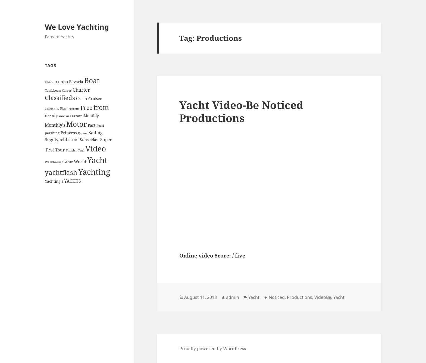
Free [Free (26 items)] (86, 107)
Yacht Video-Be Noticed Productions (241, 111)
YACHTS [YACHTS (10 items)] (72, 181)
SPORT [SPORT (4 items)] (73, 140)
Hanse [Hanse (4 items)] (50, 116)
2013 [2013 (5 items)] (64, 81)
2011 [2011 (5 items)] (55, 81)
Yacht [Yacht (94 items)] (97, 160)
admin (232, 297)
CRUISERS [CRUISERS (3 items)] (52, 109)
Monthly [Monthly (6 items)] (91, 115)
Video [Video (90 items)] (95, 148)
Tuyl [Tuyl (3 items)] (81, 150)
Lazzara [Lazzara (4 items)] (76, 116)
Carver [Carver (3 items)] (66, 90)
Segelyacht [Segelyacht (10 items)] (56, 139)
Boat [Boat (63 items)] (91, 80)
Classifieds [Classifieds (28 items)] (60, 98)
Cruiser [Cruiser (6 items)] (95, 98)
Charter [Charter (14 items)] (81, 89)
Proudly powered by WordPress (212, 349)
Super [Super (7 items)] (106, 139)
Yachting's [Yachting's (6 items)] (54, 181)
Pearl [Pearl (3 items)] (100, 126)
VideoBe (322, 297)
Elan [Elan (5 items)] (63, 108)
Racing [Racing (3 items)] (82, 133)
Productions (299, 297)
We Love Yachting (77, 27)
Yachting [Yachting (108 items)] (94, 171)
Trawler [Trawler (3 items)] (71, 150)
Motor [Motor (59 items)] (76, 124)
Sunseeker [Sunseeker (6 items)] (89, 139)
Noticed (277, 297)
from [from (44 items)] (101, 107)
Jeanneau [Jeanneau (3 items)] (62, 116)
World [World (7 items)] (80, 161)
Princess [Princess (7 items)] (69, 132)
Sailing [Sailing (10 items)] (96, 133)
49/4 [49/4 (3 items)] (48, 82)
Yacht (253, 297)
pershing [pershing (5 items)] (52, 133)
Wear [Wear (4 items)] (68, 162)
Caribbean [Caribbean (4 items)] (53, 90)
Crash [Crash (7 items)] (81, 98)
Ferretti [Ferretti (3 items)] (73, 109)
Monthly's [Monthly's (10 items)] (55, 125)
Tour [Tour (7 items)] (60, 150)
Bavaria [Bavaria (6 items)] (76, 81)
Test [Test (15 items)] (49, 149)
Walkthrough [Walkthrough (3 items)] (54, 162)
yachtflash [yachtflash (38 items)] (61, 172)
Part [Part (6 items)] (91, 125)
